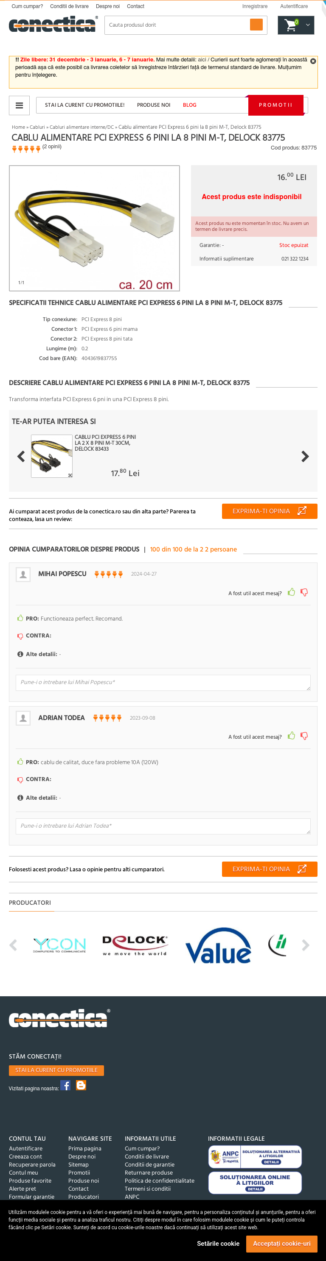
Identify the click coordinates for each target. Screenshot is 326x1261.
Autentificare (25, 1149)
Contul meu (23, 1173)
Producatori (83, 1197)
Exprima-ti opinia (261, 511)
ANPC (132, 1197)
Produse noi (153, 105)
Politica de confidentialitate (159, 1181)
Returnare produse (149, 1173)
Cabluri (37, 127)
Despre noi (108, 6)
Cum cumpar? (27, 6)
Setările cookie (218, 1243)
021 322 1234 (295, 259)
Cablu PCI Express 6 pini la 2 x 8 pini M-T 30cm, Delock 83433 (105, 443)
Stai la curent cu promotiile (56, 1070)
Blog (190, 105)
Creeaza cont (25, 1157)
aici (202, 60)
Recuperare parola (32, 1165)
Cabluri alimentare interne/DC (82, 127)
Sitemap (78, 1165)
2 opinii (52, 146)
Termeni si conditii (148, 1189)
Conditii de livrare (69, 6)
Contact (135, 6)
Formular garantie (31, 1197)
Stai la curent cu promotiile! (84, 105)
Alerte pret (22, 1189)
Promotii (276, 105)
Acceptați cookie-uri (282, 1243)
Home (18, 127)
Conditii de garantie (149, 1165)
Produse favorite (30, 1181)
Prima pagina (84, 1149)
